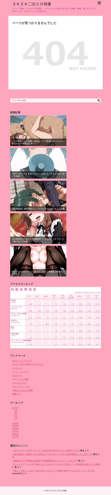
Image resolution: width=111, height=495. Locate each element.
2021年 (15, 434)
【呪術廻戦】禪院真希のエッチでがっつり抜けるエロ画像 (38, 209)
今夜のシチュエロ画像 (22, 390)
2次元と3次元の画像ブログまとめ (27, 364)
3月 (15, 413)
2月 (15, 416)
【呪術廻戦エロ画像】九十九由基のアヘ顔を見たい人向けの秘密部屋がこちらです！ (51, 454)
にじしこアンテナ (20, 372)
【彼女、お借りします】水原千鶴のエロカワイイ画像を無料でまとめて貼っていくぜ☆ (52, 471)
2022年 (15, 431)
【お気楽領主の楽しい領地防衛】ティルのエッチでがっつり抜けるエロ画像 (38, 240)
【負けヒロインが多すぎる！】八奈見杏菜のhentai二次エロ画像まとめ (44, 450)
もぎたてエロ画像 (20, 379)
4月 (15, 410)
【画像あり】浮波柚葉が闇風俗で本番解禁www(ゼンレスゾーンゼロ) (43, 461)
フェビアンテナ (19, 383)
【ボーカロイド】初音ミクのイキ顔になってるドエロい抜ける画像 (38, 175)
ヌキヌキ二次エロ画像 (31, 4)
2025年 (15, 423)
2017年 (15, 437)
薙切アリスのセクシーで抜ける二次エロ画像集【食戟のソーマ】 (38, 273)
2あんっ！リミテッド (22, 361)
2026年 (15, 408)
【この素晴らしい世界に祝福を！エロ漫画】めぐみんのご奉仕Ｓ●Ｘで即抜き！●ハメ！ (38, 142)
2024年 (15, 426)
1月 (15, 418)
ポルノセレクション (21, 387)
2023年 (15, 429)
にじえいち (17, 368)
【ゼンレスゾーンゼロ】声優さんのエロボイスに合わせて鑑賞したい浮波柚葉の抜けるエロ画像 (56, 464)
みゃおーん (17, 375)
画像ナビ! (16, 394)
